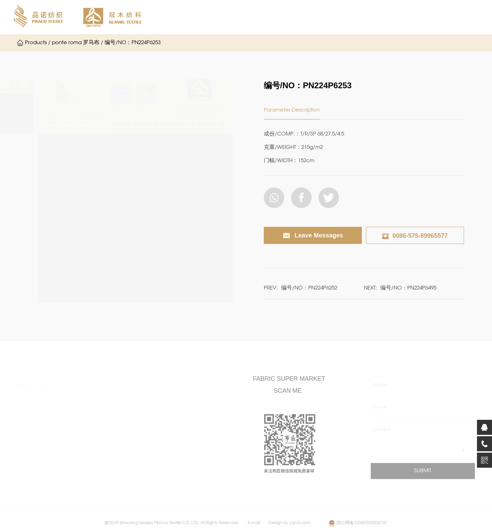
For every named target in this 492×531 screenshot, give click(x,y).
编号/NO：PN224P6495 (408, 290)
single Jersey (111, 405)
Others (175, 477)
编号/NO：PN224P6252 (309, 290)
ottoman (106, 456)
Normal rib (108, 487)
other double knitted (121, 466)
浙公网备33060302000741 (361, 527)
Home (181, 17)
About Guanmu (276, 17)
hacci (174, 405)
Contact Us (31, 422)
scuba (103, 446)
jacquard (178, 415)
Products (323, 17)
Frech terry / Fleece (120, 477)
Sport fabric (181, 466)
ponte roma (110, 435)
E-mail (380, 411)
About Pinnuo (223, 17)
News (358, 17)
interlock (106, 415)
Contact (392, 17)
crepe (103, 425)
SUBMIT (422, 474)
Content (381, 433)
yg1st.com (300, 527)
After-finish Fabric (188, 435)
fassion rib (179, 425)
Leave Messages (313, 236)
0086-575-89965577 (415, 235)
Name (380, 389)
